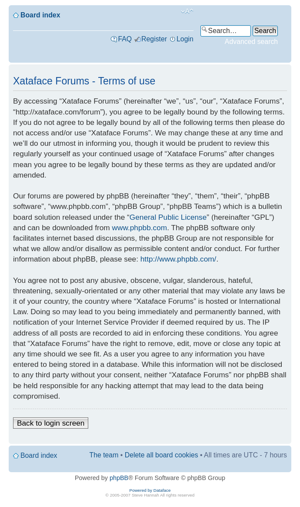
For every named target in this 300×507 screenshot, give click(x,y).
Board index (40, 15)
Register (154, 39)
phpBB (119, 477)
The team (104, 455)
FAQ (125, 39)
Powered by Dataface (150, 490)
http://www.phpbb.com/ (178, 259)
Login (185, 39)
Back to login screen (50, 423)
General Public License (168, 217)
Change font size (187, 11)
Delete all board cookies (161, 455)
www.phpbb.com (139, 227)
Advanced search (251, 41)
